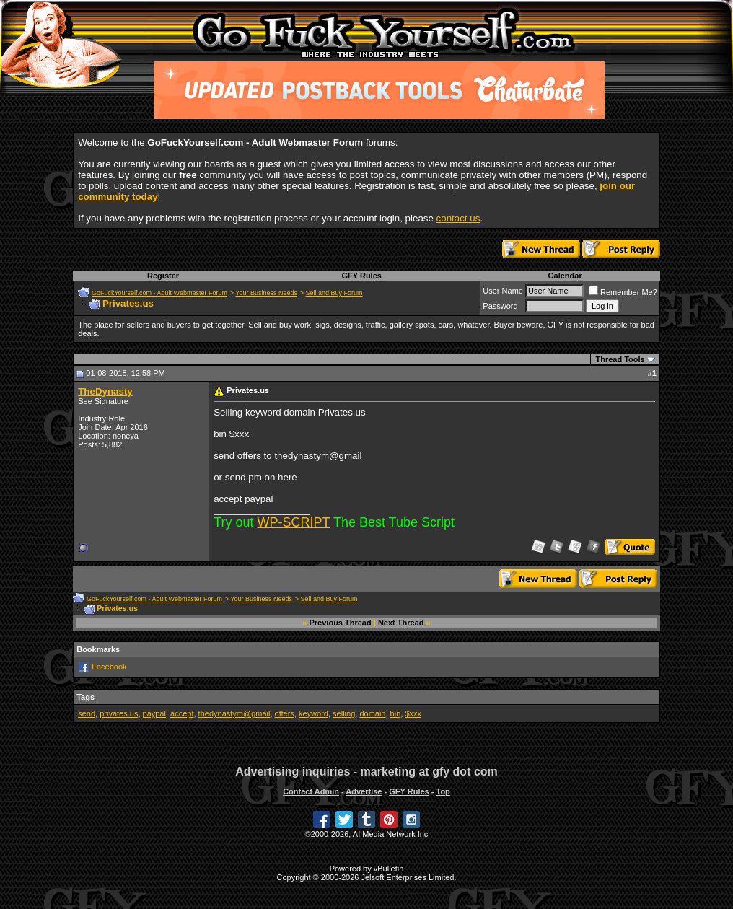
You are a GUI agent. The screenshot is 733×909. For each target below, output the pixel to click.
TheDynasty (105, 391)
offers (284, 713)
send (86, 713)
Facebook (109, 666)
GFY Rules (361, 275)
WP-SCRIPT (294, 522)
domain (372, 713)
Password (500, 306)
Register (163, 275)
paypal (154, 713)
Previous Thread (341, 622)
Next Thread (401, 622)
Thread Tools (619, 359)
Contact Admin (311, 791)
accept (181, 713)
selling (344, 713)
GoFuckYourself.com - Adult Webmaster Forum (159, 293)
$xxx (413, 713)
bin (395, 713)
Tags (85, 697)
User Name (503, 290)
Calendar (565, 275)
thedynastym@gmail (234, 713)
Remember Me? (623, 292)
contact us (458, 218)
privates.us (119, 713)
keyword (313, 713)
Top (442, 791)
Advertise (364, 791)
